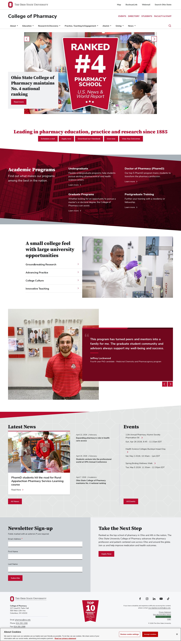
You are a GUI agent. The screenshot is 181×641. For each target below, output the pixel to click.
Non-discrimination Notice (162, 614)
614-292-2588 (19, 626)
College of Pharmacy (32, 16)
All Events (130, 501)
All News (15, 501)
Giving (119, 26)
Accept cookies (150, 634)
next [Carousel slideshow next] (154, 39)
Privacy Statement (165, 612)
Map (119, 4)
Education (27, 26)
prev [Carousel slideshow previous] (27, 39)
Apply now (66, 138)
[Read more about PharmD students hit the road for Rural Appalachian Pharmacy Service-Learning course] (17, 489)
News (130, 26)
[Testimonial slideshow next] (170, 384)
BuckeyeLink (131, 4)
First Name (13, 551)
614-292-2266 (22, 623)
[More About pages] (17, 26)
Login (169, 619)
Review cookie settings (129, 634)
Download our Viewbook (89, 138)
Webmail (146, 4)
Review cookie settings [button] (163, 617)
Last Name (13, 564)
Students (146, 16)
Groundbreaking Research (41, 264)
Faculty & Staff (162, 16)
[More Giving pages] (123, 26)
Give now (111, 138)
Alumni (106, 26)
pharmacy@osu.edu (23, 620)
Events (122, 16)
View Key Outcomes (131, 138)
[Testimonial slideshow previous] (164, 384)
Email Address (14, 539)
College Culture (35, 280)
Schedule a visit (48, 138)
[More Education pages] (33, 26)
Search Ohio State (163, 4)
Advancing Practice (37, 272)
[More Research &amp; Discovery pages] (59, 26)
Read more (19, 102)
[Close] (177, 634)
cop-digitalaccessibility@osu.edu (159, 608)
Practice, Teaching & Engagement (80, 26)
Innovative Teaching (37, 288)
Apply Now (106, 554)
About (13, 26)
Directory (133, 16)
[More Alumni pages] (110, 26)
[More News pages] (134, 26)
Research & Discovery (48, 26)
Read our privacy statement (65, 638)
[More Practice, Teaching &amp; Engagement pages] (97, 26)
